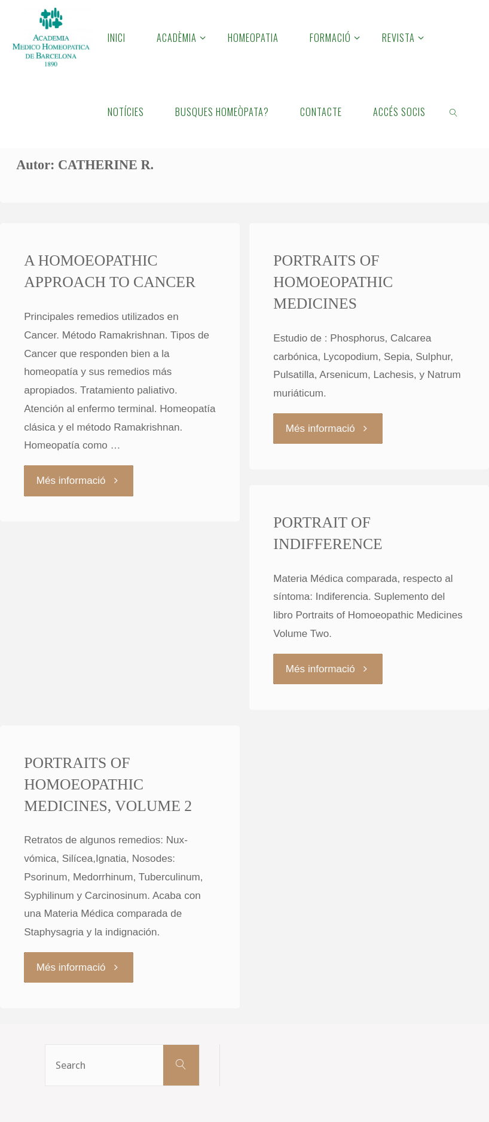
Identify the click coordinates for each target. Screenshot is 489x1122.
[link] (454, 111)
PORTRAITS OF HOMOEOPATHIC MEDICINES (333, 282)
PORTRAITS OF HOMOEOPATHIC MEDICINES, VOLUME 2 (108, 784)
